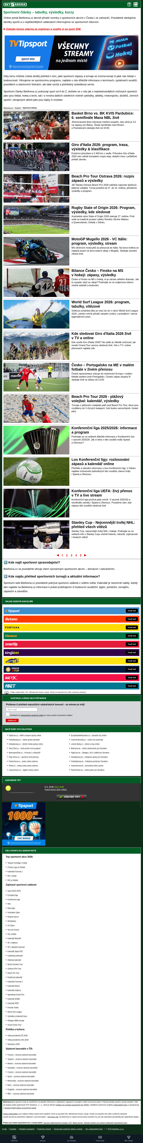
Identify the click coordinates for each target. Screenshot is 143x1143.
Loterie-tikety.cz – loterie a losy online (85, 647)
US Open (11, 925)
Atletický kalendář (14, 960)
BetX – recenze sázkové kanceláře (20, 1085)
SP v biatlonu (12, 943)
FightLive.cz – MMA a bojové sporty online (25, 639)
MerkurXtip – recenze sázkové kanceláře (23, 1081)
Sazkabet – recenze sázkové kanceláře (22, 1068)
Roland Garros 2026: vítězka (56, 790)
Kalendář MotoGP (14, 938)
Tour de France (13, 930)
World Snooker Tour (15, 964)
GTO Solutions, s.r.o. (116, 1129)
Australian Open (13, 912)
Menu (135, 4)
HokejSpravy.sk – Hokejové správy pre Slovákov (89, 660)
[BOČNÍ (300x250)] (23, 845)
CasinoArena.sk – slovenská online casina (87, 669)
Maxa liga (11, 908)
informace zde (52, 1117)
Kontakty (13, 1129)
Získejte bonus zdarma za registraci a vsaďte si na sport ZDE (43, 29)
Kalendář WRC (13, 1003)
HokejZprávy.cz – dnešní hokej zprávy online (26, 647)
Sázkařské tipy (18, 780)
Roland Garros (13, 917)
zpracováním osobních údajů (32, 619)
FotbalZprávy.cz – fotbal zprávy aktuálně (24, 643)
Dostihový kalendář (14, 977)
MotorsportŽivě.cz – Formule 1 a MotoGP (24, 656)
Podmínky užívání (44, 1129)
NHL (9, 904)
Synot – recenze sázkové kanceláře (21, 1076)
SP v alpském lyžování (16, 947)
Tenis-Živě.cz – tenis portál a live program (25, 652)
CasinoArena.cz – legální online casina (24, 673)
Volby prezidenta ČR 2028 (17, 1036)
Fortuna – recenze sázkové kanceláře (21, 1055)
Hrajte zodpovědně (10, 1114)
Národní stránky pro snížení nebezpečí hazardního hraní (105, 1123)
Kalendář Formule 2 (15, 982)
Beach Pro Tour (13, 973)
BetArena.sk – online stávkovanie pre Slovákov (89, 652)
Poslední (85, 555)
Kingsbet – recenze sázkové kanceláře (22, 1089)
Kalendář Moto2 (13, 986)
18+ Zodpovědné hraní (94, 1129)
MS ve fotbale (12, 880)
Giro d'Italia (11, 934)
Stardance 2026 (13, 1044)
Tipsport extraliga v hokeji (17, 863)
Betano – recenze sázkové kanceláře (21, 1063)
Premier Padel (12, 1008)
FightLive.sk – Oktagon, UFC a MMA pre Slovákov (90, 656)
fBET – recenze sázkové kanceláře (20, 1094)
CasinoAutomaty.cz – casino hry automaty (87, 643)
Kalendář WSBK (13, 999)
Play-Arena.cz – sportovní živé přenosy (24, 660)
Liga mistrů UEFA (14, 891)
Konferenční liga (13, 899)
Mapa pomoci (78, 1123)
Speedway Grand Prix (15, 995)
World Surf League (14, 1012)
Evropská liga (12, 895)
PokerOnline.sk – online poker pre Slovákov (87, 673)
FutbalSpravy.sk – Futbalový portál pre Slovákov (89, 664)
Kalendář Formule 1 (15, 872)
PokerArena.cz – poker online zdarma (23, 664)
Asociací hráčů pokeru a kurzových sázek (20, 1108)
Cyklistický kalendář (15, 956)
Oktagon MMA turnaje (15, 1021)
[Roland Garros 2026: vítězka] (23, 788)
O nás (4, 1129)
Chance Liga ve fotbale (16, 867)
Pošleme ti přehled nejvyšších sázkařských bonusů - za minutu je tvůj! (45, 607)
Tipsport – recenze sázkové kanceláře (22, 1059)
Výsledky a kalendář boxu (17, 1016)
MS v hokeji (11, 876)
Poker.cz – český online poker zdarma (23, 669)
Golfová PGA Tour (14, 969)
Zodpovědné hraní (120, 1105)
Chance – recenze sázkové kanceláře (21, 1072)
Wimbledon (11, 921)
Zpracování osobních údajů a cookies (68, 1129)
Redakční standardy (27, 1129)
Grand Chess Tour (14, 1025)
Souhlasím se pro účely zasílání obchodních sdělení (41, 619)
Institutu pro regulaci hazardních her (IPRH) (72, 1105)
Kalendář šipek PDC (15, 951)
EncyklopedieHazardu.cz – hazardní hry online (88, 639)
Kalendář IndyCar (14, 990)
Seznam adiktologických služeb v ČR (57, 1123)
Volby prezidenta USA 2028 (17, 1040)
